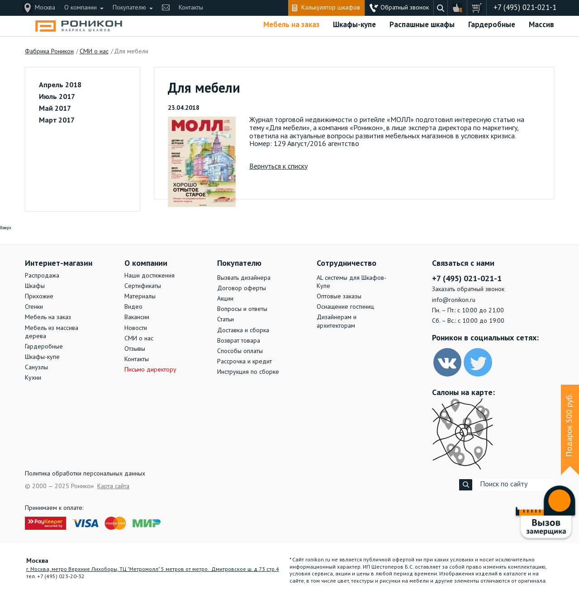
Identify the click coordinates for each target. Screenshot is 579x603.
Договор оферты (241, 288)
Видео (133, 307)
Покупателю (129, 8)
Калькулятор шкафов (330, 8)
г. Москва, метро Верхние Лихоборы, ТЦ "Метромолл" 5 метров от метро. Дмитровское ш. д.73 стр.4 (152, 569)
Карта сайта (113, 486)
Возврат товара (238, 341)
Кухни (33, 378)
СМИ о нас (138, 338)
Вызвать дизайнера (244, 278)
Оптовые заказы (339, 296)
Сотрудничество (346, 263)
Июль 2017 (57, 97)
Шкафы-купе (354, 25)
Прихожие (39, 296)
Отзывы (134, 349)
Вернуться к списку (278, 166)
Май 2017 (55, 109)
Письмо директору (150, 370)
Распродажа (42, 276)
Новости (135, 328)
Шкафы (35, 286)
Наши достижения (149, 276)
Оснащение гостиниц (345, 307)
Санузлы (36, 367)
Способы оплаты (240, 351)
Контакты (191, 8)
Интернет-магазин (58, 263)
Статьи (225, 319)
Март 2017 (57, 120)
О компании (80, 8)
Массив (541, 25)
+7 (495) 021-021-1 (525, 8)
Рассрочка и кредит (244, 361)
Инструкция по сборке (248, 372)
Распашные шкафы (422, 25)
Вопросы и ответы (242, 309)
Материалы (140, 296)
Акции (225, 299)
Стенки (34, 307)
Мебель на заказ (291, 25)
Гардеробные (491, 25)
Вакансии (136, 317)
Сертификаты (142, 286)
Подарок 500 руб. (569, 425)
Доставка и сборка (243, 330)
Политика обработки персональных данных (85, 474)
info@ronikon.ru (453, 300)
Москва (45, 8)
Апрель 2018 (60, 85)
